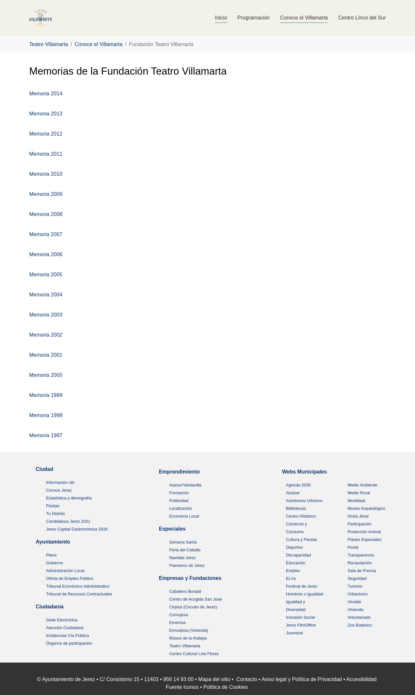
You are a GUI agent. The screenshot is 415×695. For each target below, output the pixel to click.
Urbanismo (358, 594)
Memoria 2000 (45, 375)
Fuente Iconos (182, 687)
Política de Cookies (225, 687)
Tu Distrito (55, 513)
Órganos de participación (69, 643)
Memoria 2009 (45, 194)
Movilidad (356, 500)
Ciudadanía (50, 606)
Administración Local (65, 570)
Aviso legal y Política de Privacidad (302, 679)
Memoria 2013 (45, 113)
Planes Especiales (365, 539)
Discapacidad (298, 555)
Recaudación (360, 562)
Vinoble (354, 601)
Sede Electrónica (61, 619)
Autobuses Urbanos (304, 500)
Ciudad (44, 469)
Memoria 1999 (45, 395)
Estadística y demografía (69, 498)
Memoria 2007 (45, 234)
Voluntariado (359, 617)
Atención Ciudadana (64, 627)
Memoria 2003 (45, 315)
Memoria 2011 (45, 154)
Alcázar (293, 492)
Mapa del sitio (214, 679)
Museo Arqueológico (366, 508)
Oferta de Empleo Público (69, 578)
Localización (180, 508)
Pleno (51, 555)
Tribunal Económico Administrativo (78, 586)
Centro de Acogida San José (195, 599)
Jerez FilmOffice (301, 625)
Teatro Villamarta (184, 645)
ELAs (291, 578)
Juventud (294, 632)
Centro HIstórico (301, 516)
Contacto (246, 679)
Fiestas (52, 505)
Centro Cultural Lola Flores (194, 653)
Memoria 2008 (45, 214)
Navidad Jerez (182, 557)
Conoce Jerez (59, 490)
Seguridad (357, 578)
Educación (295, 562)
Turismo (355, 586)
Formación (179, 492)
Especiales (172, 529)
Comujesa (178, 614)
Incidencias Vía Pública (67, 635)
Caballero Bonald (185, 591)
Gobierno (54, 562)
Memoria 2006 (45, 254)
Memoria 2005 (45, 274)
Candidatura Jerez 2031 (68, 521)
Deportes (294, 547)
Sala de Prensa (362, 570)
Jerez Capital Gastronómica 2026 (77, 529)
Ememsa (177, 622)
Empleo (293, 570)
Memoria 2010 (45, 174)
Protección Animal (364, 531)
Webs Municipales (304, 471)
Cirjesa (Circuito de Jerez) (193, 607)
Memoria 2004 (45, 294)
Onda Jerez (358, 516)
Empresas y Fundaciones (190, 578)
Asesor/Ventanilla (185, 485)
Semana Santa (183, 542)
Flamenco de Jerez (187, 565)
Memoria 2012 (45, 134)
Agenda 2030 (298, 485)
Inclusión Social (300, 617)
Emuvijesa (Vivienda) (188, 630)
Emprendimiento (179, 471)
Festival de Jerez (301, 586)
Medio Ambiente (362, 485)
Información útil (60, 482)
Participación (359, 523)
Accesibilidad (361, 679)
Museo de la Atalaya (188, 638)
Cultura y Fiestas (301, 539)
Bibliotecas (296, 508)
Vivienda (355, 609)
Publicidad (178, 500)
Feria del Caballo (185, 549)
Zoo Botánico (360, 625)
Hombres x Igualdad (304, 594)
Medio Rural (359, 492)
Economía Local (184, 516)
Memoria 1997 (45, 435)
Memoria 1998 (45, 415)
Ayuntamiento (53, 542)
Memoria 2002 (45, 335)
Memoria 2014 (45, 93)
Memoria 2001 (45, 355)
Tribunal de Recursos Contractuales (79, 594)
